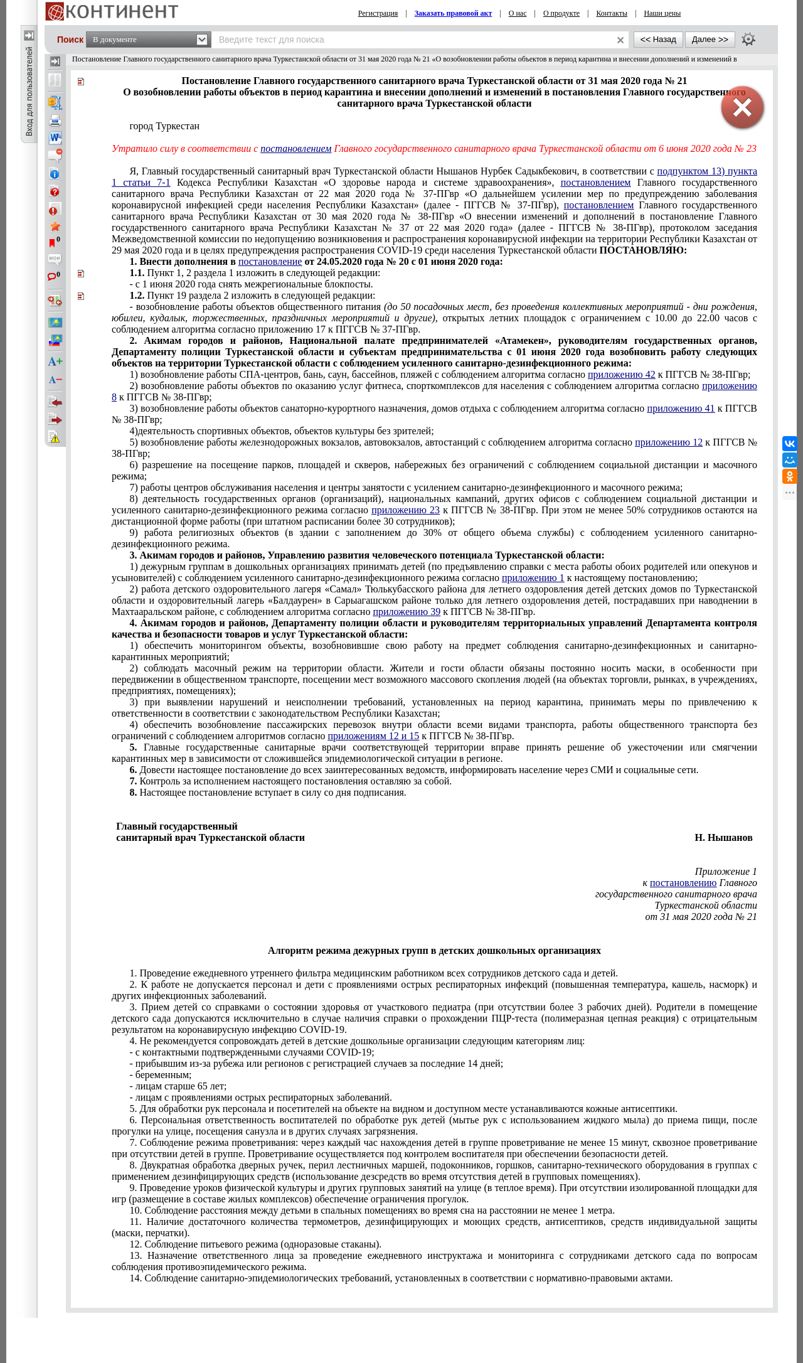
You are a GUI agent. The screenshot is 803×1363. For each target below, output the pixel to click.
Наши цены (662, 13)
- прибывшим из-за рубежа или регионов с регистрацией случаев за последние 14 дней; (316, 1063)
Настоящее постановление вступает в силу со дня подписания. (267, 792)
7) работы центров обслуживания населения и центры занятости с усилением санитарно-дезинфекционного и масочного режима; (406, 487)
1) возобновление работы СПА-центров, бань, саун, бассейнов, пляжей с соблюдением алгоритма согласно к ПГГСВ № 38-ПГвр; (439, 374)
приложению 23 (405, 510)
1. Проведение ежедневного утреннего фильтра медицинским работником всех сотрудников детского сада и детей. (373, 973)
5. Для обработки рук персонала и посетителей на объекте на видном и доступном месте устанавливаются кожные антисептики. (403, 1108)
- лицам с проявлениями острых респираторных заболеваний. (260, 1097)
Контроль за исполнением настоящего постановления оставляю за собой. (290, 781)
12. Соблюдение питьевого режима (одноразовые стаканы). (255, 1244)
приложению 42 (622, 374)
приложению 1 (533, 577)
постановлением (295, 148)
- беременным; (160, 1074)
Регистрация (378, 13)
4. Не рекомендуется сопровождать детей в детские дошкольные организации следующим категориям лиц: (357, 1040)
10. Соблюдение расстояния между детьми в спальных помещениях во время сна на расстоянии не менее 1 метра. (372, 1210)
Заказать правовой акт (453, 13)
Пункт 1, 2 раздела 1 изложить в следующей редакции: (254, 272)
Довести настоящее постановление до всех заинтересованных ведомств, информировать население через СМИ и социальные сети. (413, 769)
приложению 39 (406, 611)
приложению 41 (681, 408)
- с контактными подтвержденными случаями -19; (251, 1052)
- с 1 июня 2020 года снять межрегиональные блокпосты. (251, 284)
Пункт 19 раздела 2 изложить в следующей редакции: (252, 295)
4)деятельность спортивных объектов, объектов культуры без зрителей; (281, 430)
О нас (518, 13)
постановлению (683, 882)
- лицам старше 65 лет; (177, 1086)
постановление (270, 261)
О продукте (561, 13)
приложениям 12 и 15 (374, 735)
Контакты (611, 13)
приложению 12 (669, 442)
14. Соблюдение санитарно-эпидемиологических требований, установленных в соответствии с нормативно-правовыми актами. (401, 1278)
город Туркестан (164, 125)
